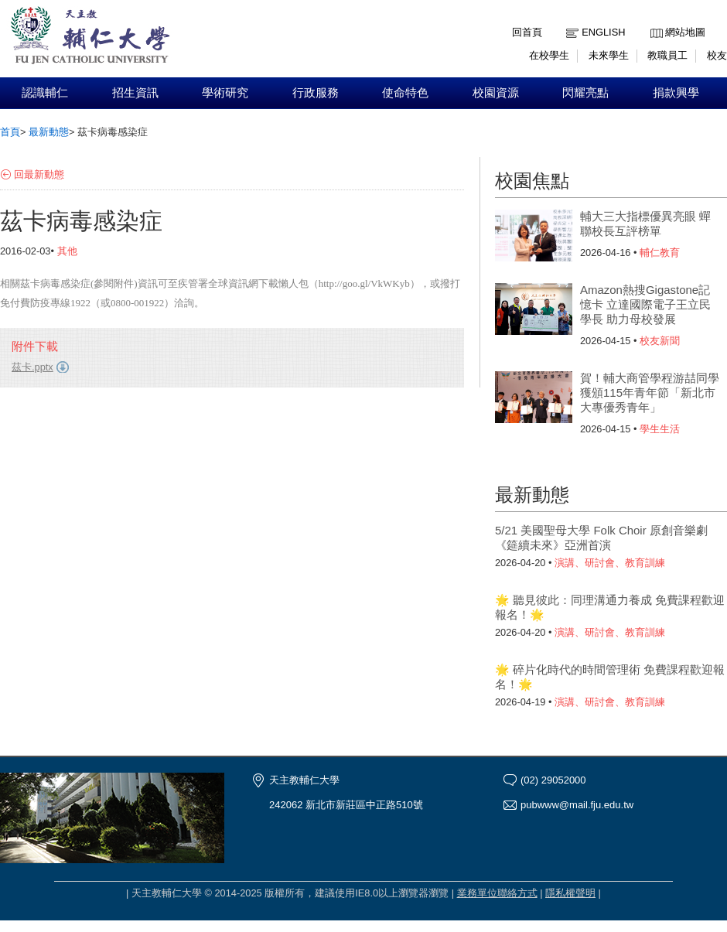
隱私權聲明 (570, 893)
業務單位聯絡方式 (497, 893)
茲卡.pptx (32, 367)
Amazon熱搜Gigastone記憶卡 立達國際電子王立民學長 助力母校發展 (645, 304)
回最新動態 (39, 174)
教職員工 (667, 55)
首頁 (10, 132)
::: (654, 20)
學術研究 (225, 93)
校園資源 (496, 93)
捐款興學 (676, 93)
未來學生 (609, 55)
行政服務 (315, 93)
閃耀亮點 (585, 93)
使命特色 (405, 93)
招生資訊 (135, 93)
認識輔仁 (45, 93)
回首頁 (527, 32)
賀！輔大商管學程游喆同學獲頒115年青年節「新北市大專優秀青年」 (649, 392)
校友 (717, 55)
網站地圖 (685, 32)
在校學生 (549, 55)
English (603, 32)
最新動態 (49, 132)
